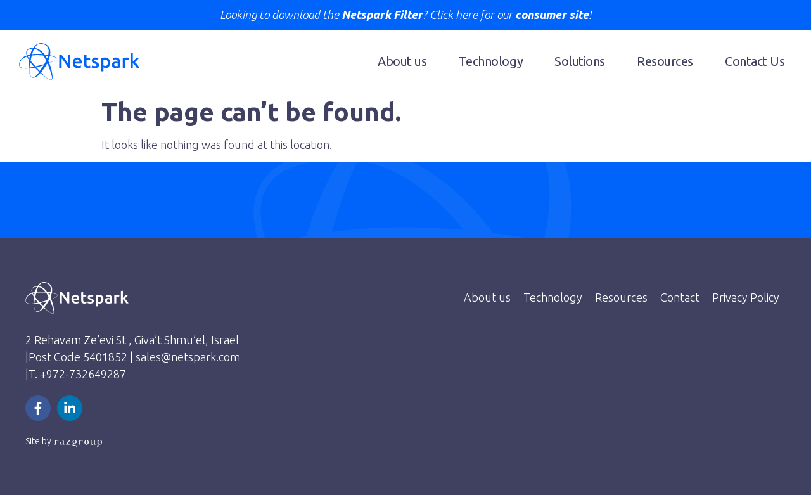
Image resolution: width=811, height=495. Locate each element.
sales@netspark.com (188, 356)
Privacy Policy (745, 297)
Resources (665, 61)
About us (402, 61)
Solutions (579, 61)
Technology (491, 61)
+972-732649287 (83, 374)
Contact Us (755, 61)
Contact (679, 297)
